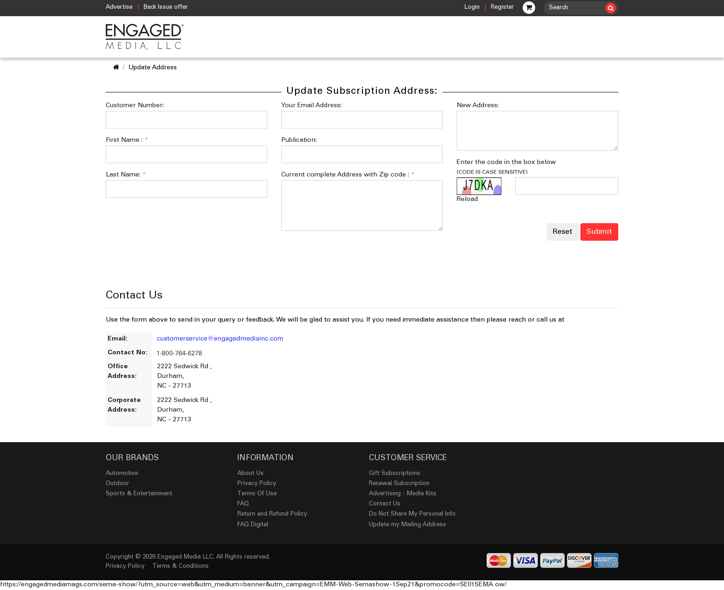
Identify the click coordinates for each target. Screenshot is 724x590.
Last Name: (126, 175)
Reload (467, 199)
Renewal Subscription (399, 484)
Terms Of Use (257, 494)
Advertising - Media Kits (402, 494)
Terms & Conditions (180, 567)
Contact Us (384, 504)
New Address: (478, 106)
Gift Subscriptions (394, 474)
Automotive (122, 474)
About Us (250, 474)
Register (502, 8)
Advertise (119, 8)
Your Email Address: (311, 106)
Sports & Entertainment (139, 494)
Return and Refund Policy (272, 514)
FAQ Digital (252, 525)
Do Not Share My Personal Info (412, 514)
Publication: (299, 140)
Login (472, 8)
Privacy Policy (256, 484)
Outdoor (117, 484)
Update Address (152, 68)
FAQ (243, 504)
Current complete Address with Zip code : (348, 175)
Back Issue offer (166, 8)
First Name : (127, 140)
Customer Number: (135, 106)
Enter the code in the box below (506, 167)
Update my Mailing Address (407, 525)
